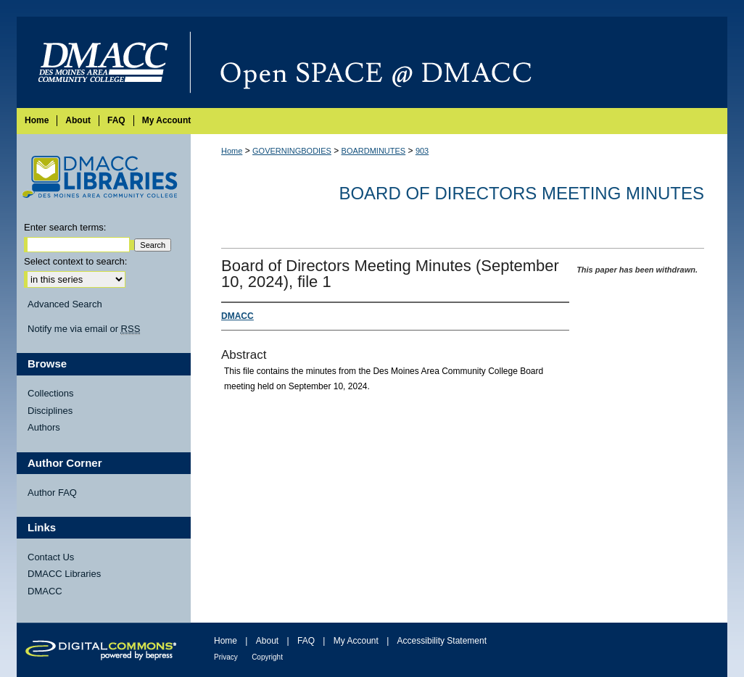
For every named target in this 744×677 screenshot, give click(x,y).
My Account (356, 641)
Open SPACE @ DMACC (459, 62)
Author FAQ (52, 492)
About (267, 641)
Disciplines (50, 410)
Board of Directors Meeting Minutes (521, 193)
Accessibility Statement (442, 641)
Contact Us (51, 557)
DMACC (45, 591)
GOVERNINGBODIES (291, 150)
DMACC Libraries (64, 573)
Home (231, 150)
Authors (44, 427)
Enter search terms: (65, 227)
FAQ (306, 641)
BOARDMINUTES (374, 150)
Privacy (226, 657)
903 (422, 150)
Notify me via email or (84, 329)
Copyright (267, 657)
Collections (51, 393)
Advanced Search (65, 304)
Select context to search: (75, 261)
